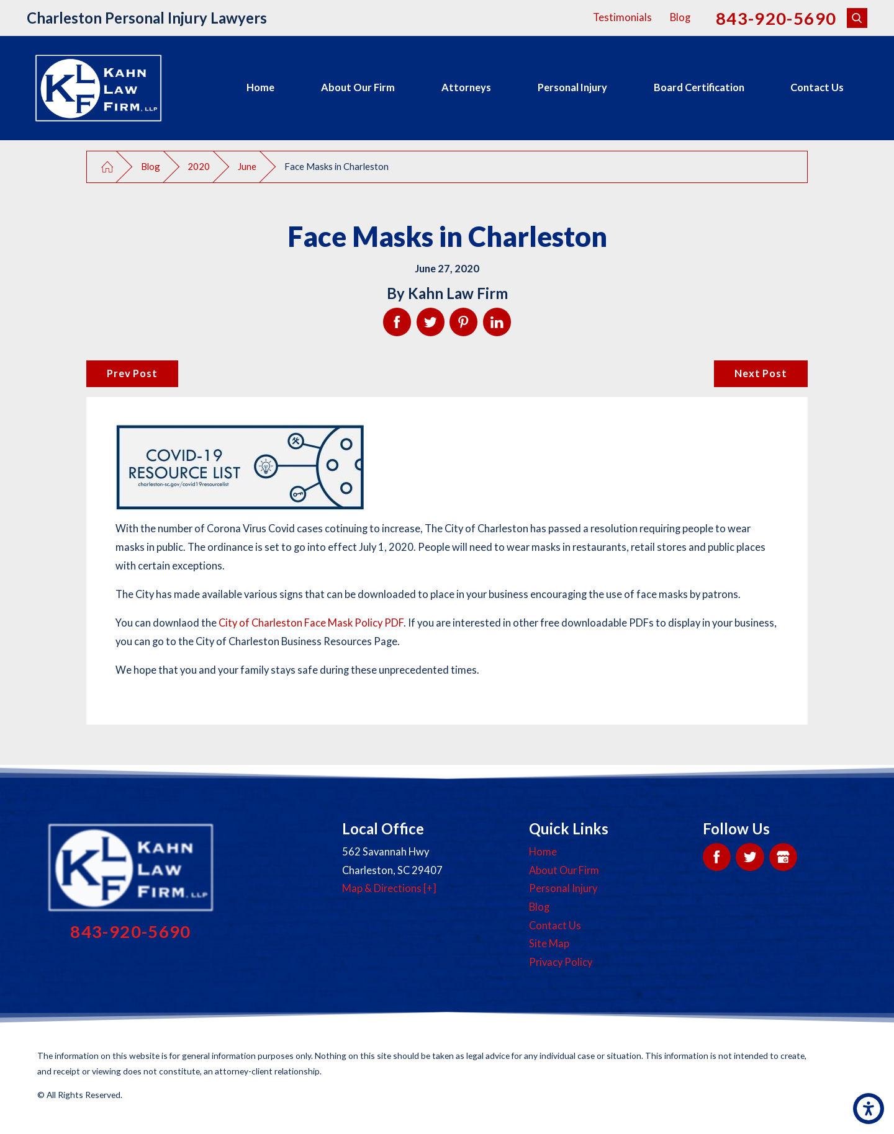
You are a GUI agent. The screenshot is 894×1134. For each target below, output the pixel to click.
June (247, 166)
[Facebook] (717, 857)
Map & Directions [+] (389, 888)
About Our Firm (358, 87)
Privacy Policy (560, 962)
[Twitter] (750, 857)
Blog (680, 17)
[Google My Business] (783, 857)
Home (260, 87)
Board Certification (699, 87)
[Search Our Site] (857, 18)
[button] (868, 1108)
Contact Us (817, 87)
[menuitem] (261, 88)
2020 (198, 166)
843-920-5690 (776, 18)
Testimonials (622, 17)
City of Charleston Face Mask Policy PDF (311, 623)
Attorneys (466, 87)
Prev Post (132, 373)
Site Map (549, 943)
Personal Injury (572, 87)
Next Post (760, 373)
